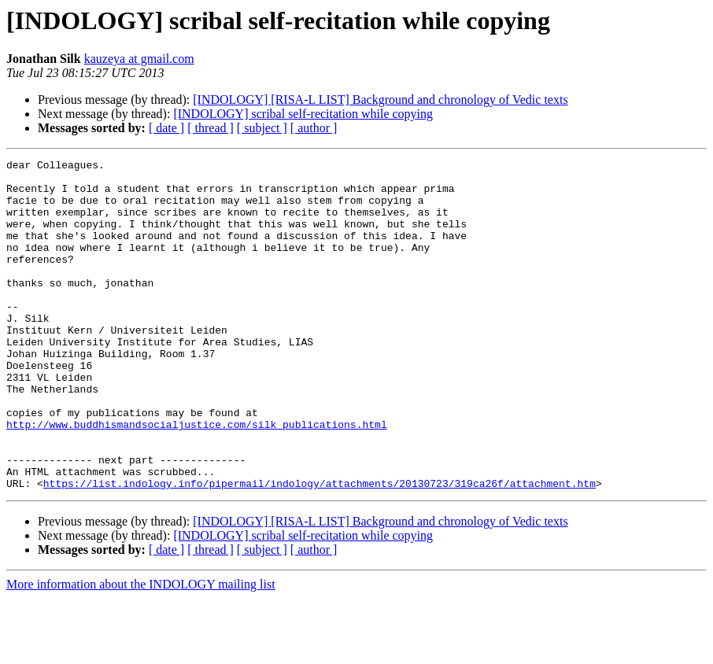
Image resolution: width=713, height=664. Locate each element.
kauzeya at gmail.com (139, 58)
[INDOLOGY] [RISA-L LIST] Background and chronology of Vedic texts (380, 99)
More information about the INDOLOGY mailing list (140, 650)
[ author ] (314, 128)
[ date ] (166, 128)
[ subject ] (262, 128)
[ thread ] (210, 128)
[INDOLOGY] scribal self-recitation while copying (303, 113)
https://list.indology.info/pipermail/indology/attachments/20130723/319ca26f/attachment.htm (319, 549)
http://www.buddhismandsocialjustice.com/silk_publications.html (196, 478)
